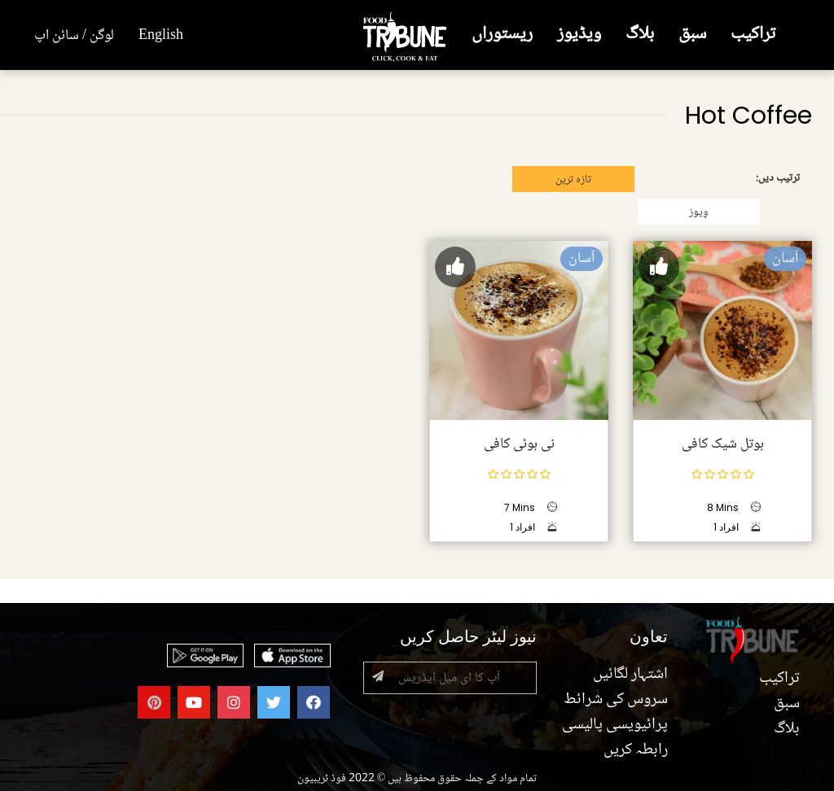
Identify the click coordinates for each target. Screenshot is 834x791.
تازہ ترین (573, 180)
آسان (785, 259)
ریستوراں (502, 34)
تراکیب (753, 34)
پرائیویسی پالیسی (615, 725)
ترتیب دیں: (778, 178)
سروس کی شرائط (616, 700)
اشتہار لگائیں (630, 674)
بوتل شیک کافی (723, 444)
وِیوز (699, 212)
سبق (692, 34)
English (160, 36)
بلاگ (640, 34)
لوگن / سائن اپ (74, 36)
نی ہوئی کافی (519, 444)
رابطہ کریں (636, 750)
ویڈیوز (579, 34)
